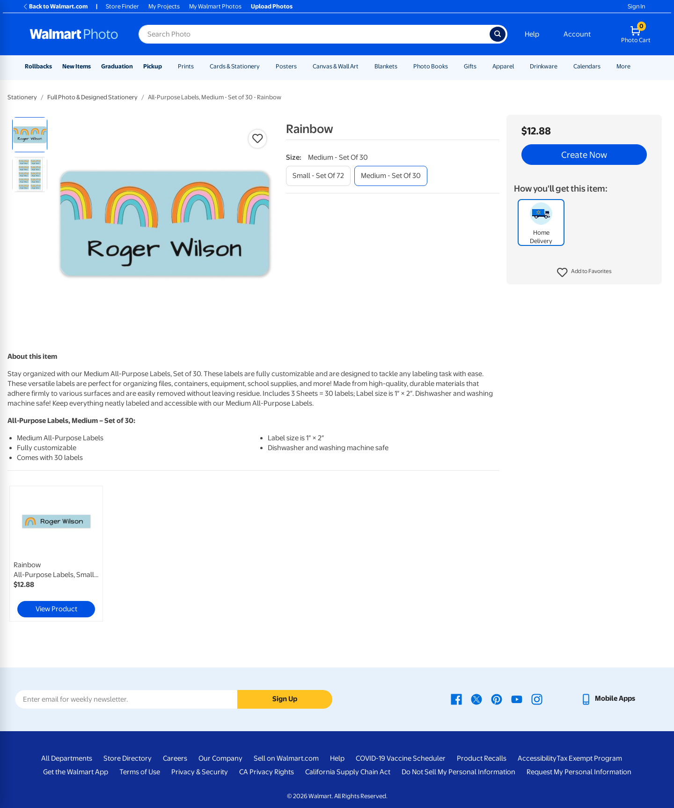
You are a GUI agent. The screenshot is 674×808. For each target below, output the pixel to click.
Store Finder (122, 6)
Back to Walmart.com (55, 6)
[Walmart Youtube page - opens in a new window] (516, 698)
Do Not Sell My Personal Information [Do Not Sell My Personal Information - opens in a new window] (458, 772)
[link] (56, 553)
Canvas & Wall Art (336, 66)
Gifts (470, 66)
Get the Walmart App (75, 772)
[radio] (29, 134)
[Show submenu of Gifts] (481, 66)
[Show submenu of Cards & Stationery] (264, 66)
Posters (286, 66)
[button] (584, 273)
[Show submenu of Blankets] (401, 66)
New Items (76, 66)
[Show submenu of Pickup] (166, 66)
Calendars (587, 66)
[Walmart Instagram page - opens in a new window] (536, 698)
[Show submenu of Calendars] (605, 66)
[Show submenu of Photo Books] (452, 66)
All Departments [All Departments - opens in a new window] (66, 758)
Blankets (385, 66)
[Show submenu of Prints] (198, 66)
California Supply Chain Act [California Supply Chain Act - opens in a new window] (347, 772)
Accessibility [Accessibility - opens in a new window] (537, 758)
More (623, 66)
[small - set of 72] (318, 176)
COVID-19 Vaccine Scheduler (401, 758)
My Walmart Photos (215, 6)
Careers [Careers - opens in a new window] (175, 758)
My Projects (164, 6)
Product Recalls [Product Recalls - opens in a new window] (481, 758)
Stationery (22, 97)
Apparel (503, 66)
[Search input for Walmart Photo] (314, 34)
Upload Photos (272, 6)
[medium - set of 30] (390, 176)
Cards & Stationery (235, 66)
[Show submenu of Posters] (301, 66)
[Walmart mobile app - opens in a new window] (607, 698)
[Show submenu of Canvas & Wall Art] (363, 66)
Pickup (152, 66)
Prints (186, 66)
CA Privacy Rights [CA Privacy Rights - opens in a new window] (266, 772)
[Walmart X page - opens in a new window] (476, 698)
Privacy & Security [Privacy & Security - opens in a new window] (199, 772)
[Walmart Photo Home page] (74, 34)
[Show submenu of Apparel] (518, 66)
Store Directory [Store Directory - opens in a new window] (127, 758)
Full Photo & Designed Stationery (92, 97)
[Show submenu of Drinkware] (561, 66)
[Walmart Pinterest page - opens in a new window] (496, 698)
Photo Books (430, 66)
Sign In (636, 6)
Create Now (584, 154)
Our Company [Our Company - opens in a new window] (220, 758)
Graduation (117, 66)
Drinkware (543, 66)
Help (532, 34)
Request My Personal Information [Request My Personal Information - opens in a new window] (579, 772)
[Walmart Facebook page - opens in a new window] (456, 698)
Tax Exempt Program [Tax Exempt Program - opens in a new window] (589, 758)
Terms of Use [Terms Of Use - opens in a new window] (139, 772)
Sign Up (284, 699)
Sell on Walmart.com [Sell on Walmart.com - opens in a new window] (286, 758)
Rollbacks (38, 66)
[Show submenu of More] (634, 66)
